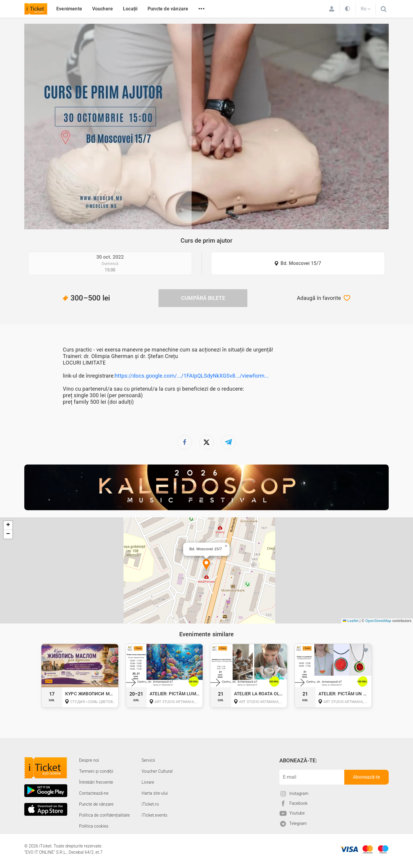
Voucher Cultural (157, 771)
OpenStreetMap (378, 621)
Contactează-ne (93, 793)
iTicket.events (154, 815)
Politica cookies (93, 826)
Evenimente (69, 9)
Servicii (148, 760)
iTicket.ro (150, 804)
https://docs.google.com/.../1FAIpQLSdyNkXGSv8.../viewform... (192, 376)
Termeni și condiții (96, 771)
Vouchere (102, 9)
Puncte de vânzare (168, 9)
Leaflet (350, 621)
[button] (206, 565)
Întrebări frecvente (96, 782)
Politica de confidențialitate (104, 815)
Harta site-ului (155, 793)
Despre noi (89, 760)
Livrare (148, 782)
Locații (130, 9)
